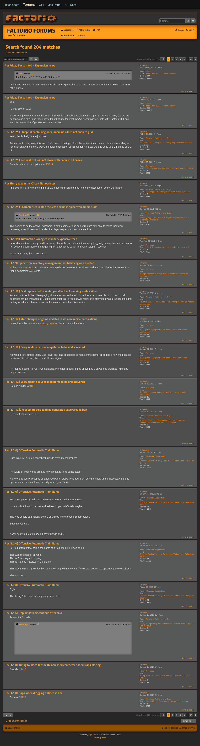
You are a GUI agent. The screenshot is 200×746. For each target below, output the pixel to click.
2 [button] (172, 59)
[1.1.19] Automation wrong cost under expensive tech (167, 247)
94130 (22, 697)
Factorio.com (11, 4)
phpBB (91, 735)
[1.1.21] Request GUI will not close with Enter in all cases (169, 168)
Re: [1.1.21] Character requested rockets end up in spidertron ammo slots (51, 207)
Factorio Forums (31, 30)
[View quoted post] (32, 73)
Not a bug (150, 245)
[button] (162, 59)
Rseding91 (24, 215)
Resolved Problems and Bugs (158, 138)
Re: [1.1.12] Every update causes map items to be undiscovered (45, 347)
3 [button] (176, 59)
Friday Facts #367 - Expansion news (160, 74)
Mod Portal (54, 4)
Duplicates (150, 166)
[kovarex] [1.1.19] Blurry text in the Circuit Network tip (167, 192)
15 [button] (191, 59)
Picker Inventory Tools (22, 267)
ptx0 (21, 74)
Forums (29, 5)
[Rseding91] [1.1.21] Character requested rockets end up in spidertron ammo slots (164, 219)
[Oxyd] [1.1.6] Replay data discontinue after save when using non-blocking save (167, 624)
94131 (24, 669)
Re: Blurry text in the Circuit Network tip (30, 183)
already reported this (51, 323)
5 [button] (184, 59)
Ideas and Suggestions (155, 456)
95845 (49, 164)
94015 (32, 386)
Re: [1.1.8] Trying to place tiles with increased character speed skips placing (53, 665)
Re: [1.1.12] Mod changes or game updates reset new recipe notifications (51, 319)
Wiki (41, 4)
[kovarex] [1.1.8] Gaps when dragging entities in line (166, 701)
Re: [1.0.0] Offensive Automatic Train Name (32, 450)
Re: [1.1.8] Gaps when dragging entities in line (34, 693)
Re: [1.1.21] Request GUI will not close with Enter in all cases (43, 160)
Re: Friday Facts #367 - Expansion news (30, 65)
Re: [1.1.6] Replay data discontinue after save (34, 613)
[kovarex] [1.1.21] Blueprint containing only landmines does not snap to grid (165, 144)
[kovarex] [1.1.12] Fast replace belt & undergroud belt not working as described (166, 303)
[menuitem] (83, 30)
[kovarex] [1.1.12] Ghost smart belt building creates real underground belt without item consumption (162, 421)
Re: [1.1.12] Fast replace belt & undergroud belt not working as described (51, 291)
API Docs (71, 4)
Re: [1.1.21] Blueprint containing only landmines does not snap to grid (49, 132)
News (148, 71)
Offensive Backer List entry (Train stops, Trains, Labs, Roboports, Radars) (166, 462)
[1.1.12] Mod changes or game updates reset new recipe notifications (163, 331)
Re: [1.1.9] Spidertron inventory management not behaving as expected (49, 263)
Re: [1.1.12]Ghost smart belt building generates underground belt (46, 409)
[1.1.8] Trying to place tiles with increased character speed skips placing (166, 677)
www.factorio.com (16, 35)
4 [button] (180, 59)
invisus (145, 65)
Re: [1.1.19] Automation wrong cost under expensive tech (41, 239)
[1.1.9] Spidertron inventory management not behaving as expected (163, 275)
